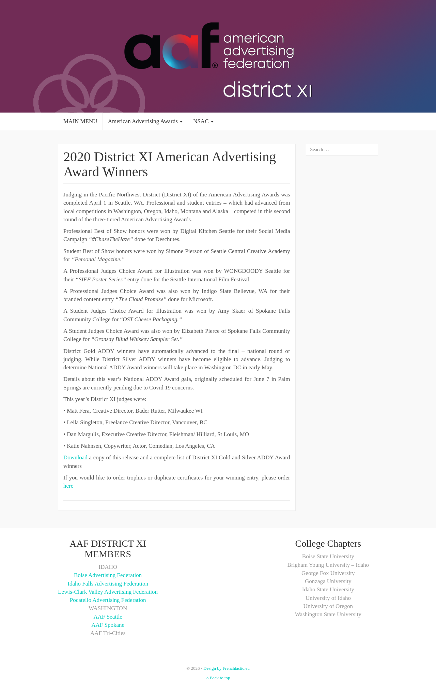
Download (75, 457)
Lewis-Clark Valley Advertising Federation (108, 592)
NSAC (203, 121)
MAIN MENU (80, 121)
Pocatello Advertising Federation (108, 600)
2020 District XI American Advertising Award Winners (169, 164)
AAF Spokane (107, 625)
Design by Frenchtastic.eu (226, 668)
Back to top (218, 677)
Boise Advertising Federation (108, 575)
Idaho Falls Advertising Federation (107, 583)
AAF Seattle (107, 616)
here (68, 486)
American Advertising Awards (145, 121)
